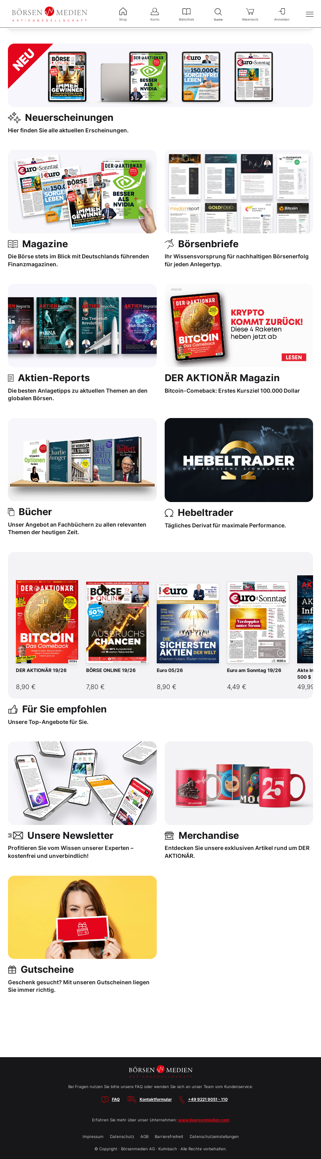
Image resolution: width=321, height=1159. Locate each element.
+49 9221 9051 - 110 (208, 1099)
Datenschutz (122, 1136)
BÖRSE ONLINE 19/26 (111, 670)
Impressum (93, 1136)
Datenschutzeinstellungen (214, 1136)
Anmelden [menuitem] (282, 13)
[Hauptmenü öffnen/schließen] (309, 14)
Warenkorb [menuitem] (250, 13)
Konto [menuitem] (155, 13)
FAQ (116, 1099)
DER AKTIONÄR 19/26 (41, 670)
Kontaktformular (156, 1099)
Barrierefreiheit (169, 1136)
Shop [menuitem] (123, 13)
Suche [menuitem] (218, 13)
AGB (144, 1136)
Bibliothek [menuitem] (186, 13)
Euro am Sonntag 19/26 (254, 670)
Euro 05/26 (170, 670)
